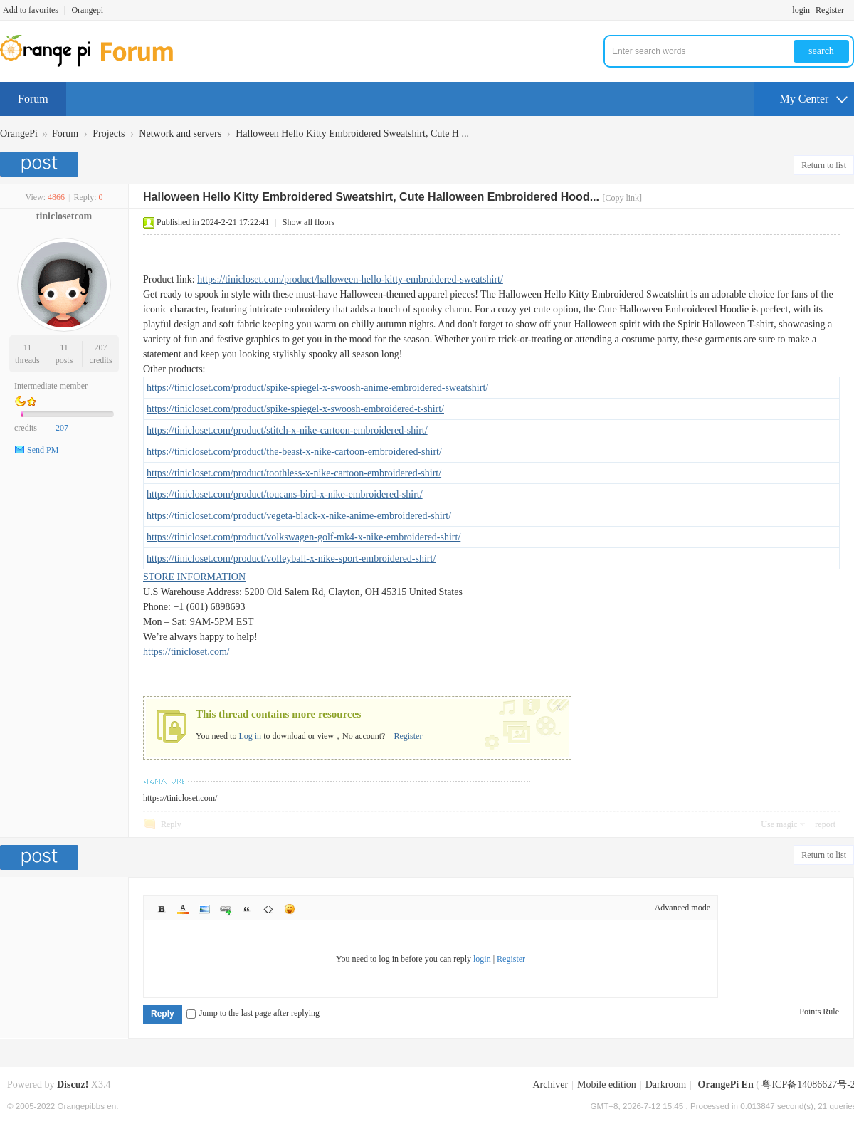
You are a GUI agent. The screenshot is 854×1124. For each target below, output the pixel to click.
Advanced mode (682, 908)
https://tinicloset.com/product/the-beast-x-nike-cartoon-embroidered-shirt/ (294, 451)
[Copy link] (622, 198)
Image (204, 909)
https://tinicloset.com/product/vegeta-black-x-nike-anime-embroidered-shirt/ (299, 515)
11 (27, 347)
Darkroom (666, 1084)
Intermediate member (51, 386)
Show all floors (308, 222)
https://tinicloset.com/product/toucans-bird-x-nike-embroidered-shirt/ (285, 494)
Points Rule (819, 1012)
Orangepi (87, 10)
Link (225, 909)
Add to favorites (30, 10)
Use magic (779, 824)
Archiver (550, 1084)
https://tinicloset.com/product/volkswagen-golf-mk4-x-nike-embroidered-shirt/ (303, 537)
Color (183, 909)
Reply (171, 824)
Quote (247, 909)
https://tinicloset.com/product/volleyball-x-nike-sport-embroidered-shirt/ (291, 558)
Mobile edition (606, 1084)
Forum (33, 99)
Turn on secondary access (850, 10)
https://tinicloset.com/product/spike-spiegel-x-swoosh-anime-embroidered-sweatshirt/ (317, 387)
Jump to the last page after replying (253, 1013)
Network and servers (180, 133)
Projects (109, 133)
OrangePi (19, 133)
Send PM (42, 450)
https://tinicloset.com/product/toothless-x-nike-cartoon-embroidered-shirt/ (294, 473)
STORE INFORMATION (194, 577)
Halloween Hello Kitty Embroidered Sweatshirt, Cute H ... (352, 133)
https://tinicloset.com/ (186, 651)
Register (830, 10)
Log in (249, 736)
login (801, 10)
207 (101, 347)
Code (268, 909)
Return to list (823, 165)
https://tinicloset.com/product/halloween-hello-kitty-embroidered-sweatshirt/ (350, 279)
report (825, 824)
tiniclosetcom (64, 216)
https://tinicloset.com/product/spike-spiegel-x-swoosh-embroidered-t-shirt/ (295, 409)
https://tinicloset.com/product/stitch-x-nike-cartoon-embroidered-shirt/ (287, 430)
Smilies (290, 909)
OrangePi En (726, 1084)
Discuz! (72, 1084)
